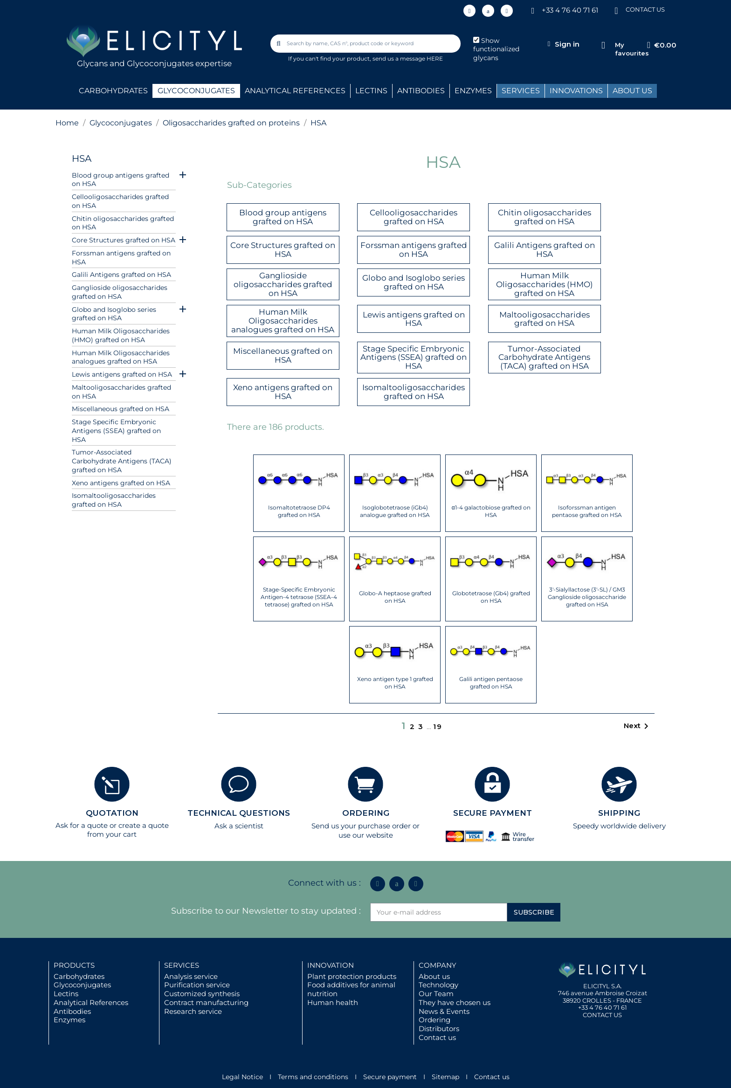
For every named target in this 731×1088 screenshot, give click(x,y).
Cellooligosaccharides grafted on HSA (120, 201)
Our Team (436, 993)
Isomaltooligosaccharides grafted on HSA (114, 500)
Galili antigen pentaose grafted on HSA (491, 682)
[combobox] (366, 43)
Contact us (437, 1037)
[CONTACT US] (616, 10)
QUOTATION (112, 813)
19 (437, 726)
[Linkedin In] (469, 11)
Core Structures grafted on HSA (123, 240)
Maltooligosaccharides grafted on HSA (121, 391)
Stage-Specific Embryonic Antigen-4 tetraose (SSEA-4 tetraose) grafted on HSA (299, 597)
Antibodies (72, 1011)
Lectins (66, 993)
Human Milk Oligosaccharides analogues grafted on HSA (121, 357)
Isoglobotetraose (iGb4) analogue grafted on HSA (395, 511)
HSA (81, 158)
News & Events (444, 1011)
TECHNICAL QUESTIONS (238, 813)
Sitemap (445, 1077)
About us (434, 976)
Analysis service (191, 976)
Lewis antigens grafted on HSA (122, 374)
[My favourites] (603, 45)
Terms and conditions (313, 1077)
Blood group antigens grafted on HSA (120, 179)
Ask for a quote (81, 825)
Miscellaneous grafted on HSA (120, 409)
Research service (193, 1011)
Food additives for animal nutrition (351, 989)
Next (638, 726)
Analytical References (91, 1002)
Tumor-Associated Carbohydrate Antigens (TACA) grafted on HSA (122, 461)
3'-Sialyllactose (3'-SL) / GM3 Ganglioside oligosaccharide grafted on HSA (587, 597)
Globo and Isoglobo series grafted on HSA (114, 314)
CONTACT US (645, 9)
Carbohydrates (79, 976)
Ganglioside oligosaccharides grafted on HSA (119, 292)
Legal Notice (242, 1077)
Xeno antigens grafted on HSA (121, 483)
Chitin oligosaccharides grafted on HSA (123, 223)
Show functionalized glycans (496, 49)
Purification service (197, 984)
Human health (332, 1002)
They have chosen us (454, 1002)
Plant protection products (351, 976)
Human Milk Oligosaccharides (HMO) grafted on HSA (121, 335)
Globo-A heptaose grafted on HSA (395, 597)
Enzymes (69, 1019)
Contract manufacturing (206, 1002)
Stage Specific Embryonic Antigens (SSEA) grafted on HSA (116, 431)
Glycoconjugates (82, 984)
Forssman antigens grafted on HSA (121, 257)
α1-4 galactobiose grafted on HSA (491, 511)
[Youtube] (507, 11)
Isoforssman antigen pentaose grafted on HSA (587, 511)
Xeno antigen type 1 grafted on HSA (395, 682)
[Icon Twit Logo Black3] (488, 11)
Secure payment (390, 1077)
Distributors (439, 1028)
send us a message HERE (407, 58)
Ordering (434, 1019)
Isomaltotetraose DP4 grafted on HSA (299, 511)
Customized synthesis (202, 993)
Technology (438, 984)
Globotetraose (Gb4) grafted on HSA (491, 597)
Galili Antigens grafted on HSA (121, 274)
